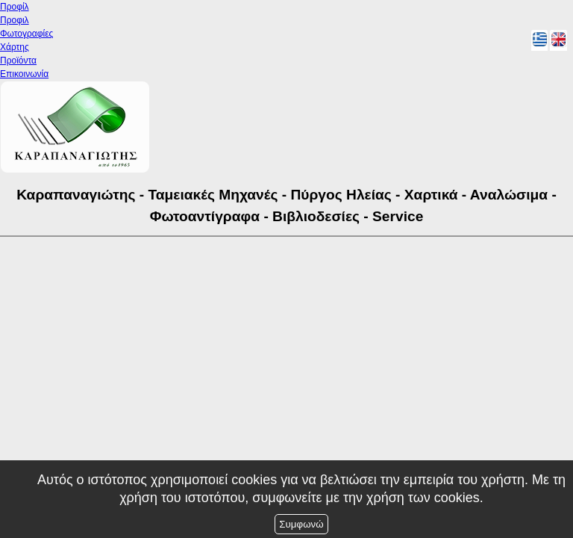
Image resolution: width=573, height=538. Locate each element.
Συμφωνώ (301, 524)
